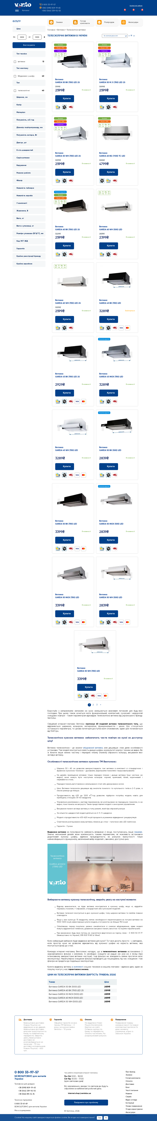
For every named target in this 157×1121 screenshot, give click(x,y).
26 (134, 36)
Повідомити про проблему (86, 1102)
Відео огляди (131, 1100)
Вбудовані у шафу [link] (26, 76)
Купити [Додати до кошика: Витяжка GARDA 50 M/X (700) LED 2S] (109, 98)
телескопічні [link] (24, 91)
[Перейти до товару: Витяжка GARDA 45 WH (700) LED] (73, 428)
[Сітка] (138, 36)
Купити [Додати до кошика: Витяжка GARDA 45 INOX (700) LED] (109, 393)
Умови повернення (134, 1106)
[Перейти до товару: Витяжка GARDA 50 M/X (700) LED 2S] (117, 60)
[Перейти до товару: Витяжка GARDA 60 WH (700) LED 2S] (73, 281)
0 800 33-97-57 (47, 5)
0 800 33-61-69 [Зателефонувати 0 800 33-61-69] (21, 1104)
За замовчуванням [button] (111, 36)
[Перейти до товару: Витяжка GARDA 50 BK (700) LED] (73, 502)
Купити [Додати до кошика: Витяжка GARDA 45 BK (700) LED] (109, 319)
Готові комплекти (133, 1078)
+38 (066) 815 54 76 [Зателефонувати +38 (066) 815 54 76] (25, 1094)
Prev (59, 60)
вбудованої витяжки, (93, 748)
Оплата (129, 1081)
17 (131, 36)
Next (87, 60)
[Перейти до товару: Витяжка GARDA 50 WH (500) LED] (117, 575)
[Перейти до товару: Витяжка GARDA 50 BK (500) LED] (117, 428)
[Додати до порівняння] (84, 98)
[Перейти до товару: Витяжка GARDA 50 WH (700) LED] (95, 649)
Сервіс (129, 1097)
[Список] (141, 36)
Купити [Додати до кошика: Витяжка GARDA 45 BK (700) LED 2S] (65, 393)
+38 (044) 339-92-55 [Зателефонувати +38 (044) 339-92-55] (25, 1091)
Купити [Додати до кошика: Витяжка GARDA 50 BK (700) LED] (65, 540)
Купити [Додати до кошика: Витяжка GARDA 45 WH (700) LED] (65, 466)
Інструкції (130, 1103)
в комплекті (77, 967)
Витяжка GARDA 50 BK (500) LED (65, 987)
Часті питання (132, 1090)
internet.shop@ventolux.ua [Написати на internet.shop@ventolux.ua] (77, 1093)
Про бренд (130, 1072)
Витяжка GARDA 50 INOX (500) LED (66, 994)
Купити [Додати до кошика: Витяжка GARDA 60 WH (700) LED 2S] (65, 319)
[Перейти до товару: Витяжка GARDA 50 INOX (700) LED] (73, 575)
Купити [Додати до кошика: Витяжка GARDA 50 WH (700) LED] (87, 687)
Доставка (130, 1084)
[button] (22, 11)
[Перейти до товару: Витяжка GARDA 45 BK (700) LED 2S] (73, 354)
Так (99, 1118)
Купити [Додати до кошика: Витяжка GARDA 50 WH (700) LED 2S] (65, 172)
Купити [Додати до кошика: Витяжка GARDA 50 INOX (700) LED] (65, 613)
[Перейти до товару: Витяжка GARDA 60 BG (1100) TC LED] (117, 134)
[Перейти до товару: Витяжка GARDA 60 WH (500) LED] (117, 207)
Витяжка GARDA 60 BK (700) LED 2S (66, 991)
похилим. (138, 832)
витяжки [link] (21, 62)
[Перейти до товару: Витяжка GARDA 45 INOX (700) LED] (117, 354)
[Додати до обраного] (89, 98)
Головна (51, 30)
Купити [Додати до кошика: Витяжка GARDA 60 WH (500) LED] (109, 246)
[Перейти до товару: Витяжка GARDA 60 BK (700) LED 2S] (73, 207)
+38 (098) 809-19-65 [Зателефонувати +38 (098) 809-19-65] (25, 1087)
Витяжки (61, 30)
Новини (129, 1094)
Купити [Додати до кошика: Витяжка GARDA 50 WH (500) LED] (109, 613)
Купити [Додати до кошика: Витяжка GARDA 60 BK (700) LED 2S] (65, 246)
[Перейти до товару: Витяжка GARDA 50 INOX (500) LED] (117, 502)
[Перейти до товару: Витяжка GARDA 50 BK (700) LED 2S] (73, 60)
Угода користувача (134, 1109)
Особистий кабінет (134, 6)
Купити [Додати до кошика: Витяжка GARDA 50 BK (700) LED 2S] (65, 98)
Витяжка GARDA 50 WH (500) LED (65, 1002)
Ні (106, 1118)
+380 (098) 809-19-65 (50, 8)
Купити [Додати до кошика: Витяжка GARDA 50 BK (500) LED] (109, 466)
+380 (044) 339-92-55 (51, 11)
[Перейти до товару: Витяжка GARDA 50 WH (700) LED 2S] (73, 134)
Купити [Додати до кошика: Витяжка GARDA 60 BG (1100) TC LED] (109, 172)
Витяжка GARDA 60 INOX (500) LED (66, 998)
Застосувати (29, 45)
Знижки (129, 1075)
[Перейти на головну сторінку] (23, 8)
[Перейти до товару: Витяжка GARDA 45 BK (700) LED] (117, 281)
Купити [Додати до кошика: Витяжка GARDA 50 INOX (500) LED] (109, 540)
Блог (128, 1087)
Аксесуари (130, 1112)
